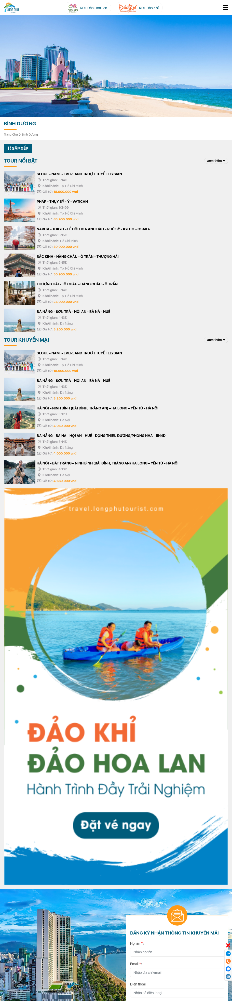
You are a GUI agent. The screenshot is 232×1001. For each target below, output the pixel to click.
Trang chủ (11, 134)
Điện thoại (138, 984)
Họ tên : (137, 943)
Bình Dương (30, 134)
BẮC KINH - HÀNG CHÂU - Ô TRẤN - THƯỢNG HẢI (78, 257)
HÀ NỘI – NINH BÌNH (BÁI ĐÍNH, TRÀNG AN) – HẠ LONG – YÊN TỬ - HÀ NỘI (97, 408)
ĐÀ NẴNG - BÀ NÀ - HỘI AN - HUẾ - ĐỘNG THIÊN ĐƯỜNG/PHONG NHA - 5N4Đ (101, 436)
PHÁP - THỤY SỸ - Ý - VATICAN (62, 201)
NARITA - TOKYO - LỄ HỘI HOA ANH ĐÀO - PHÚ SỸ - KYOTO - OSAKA (93, 229)
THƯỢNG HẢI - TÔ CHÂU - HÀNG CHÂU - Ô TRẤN (77, 284)
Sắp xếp (18, 148)
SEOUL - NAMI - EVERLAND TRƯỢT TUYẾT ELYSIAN (79, 174)
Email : (136, 964)
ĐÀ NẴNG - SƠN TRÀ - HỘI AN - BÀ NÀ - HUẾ (73, 312)
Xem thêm (216, 161)
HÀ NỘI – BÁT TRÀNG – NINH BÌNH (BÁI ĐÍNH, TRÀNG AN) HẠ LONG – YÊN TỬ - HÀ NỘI (108, 463)
